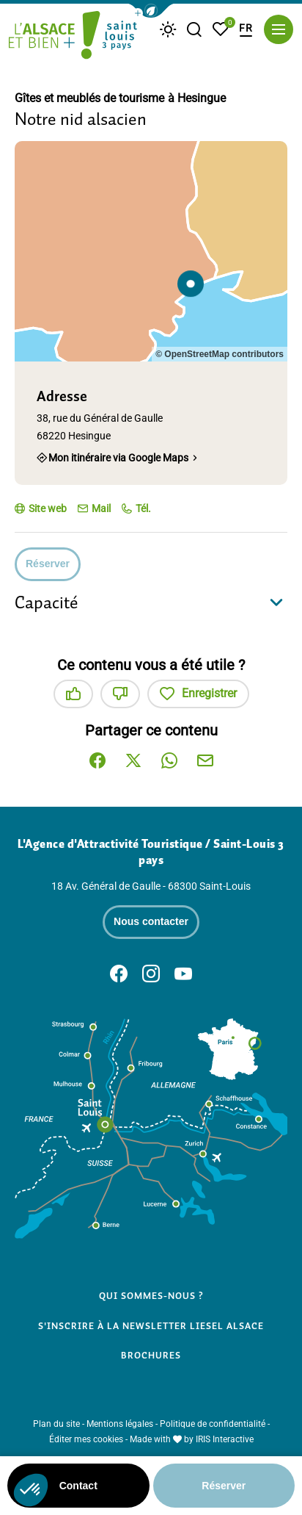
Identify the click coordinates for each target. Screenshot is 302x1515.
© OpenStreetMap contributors (219, 354)
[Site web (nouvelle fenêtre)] (41, 509)
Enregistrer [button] (198, 694)
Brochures (150, 1355)
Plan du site (56, 1424)
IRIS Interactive (225, 1439)
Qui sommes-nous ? (151, 1295)
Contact (78, 1485)
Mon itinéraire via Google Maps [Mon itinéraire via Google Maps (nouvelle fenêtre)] (118, 458)
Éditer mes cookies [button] (86, 1439)
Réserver (48, 563)
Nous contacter (151, 921)
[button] (151, 10)
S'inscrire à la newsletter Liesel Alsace (151, 1325)
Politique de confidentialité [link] (212, 1424)
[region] (151, 251)
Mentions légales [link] (119, 1424)
